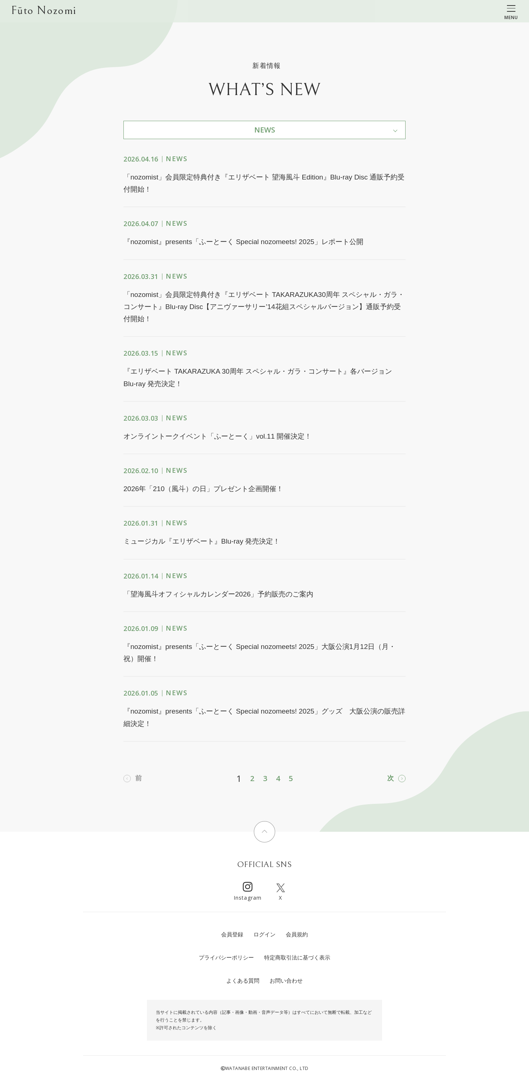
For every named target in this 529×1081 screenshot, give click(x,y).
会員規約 (297, 934)
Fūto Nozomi (43, 11)
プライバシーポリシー (226, 957)
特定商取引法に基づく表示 (297, 957)
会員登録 (232, 934)
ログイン (264, 934)
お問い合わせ (286, 980)
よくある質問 (242, 980)
